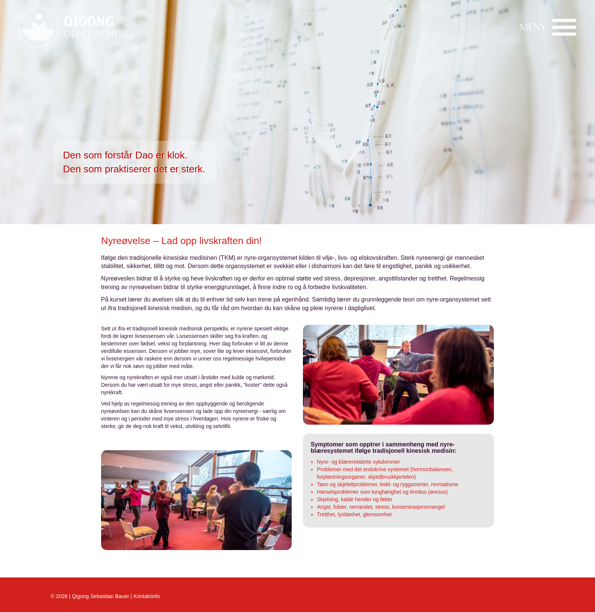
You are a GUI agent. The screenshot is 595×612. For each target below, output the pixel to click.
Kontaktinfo (146, 596)
